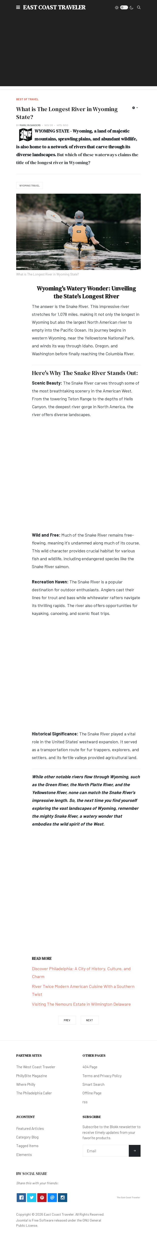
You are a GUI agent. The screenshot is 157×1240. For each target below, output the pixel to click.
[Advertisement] (78, 51)
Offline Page (92, 1093)
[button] (18, 7)
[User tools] (135, 107)
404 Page (89, 1067)
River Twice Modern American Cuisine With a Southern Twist (83, 990)
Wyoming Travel (29, 185)
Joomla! (22, 1220)
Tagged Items (27, 1145)
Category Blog (27, 1137)
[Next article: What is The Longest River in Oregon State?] (90, 1020)
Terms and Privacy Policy (102, 1075)
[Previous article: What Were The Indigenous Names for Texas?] (67, 1020)
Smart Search (93, 1084)
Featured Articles (30, 1128)
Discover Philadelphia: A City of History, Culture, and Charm (81, 972)
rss (85, 1102)
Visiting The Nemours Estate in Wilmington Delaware (81, 1004)
